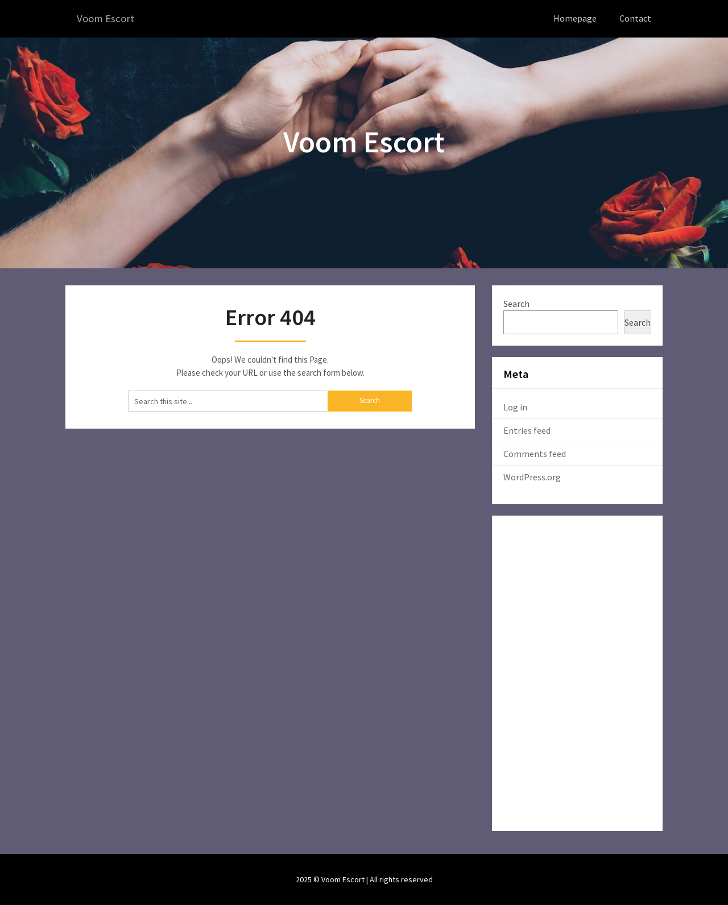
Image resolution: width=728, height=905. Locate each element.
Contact (635, 18)
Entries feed (527, 429)
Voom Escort (107, 18)
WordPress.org (532, 476)
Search (516, 303)
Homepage (575, 18)
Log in (515, 406)
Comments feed (534, 453)
